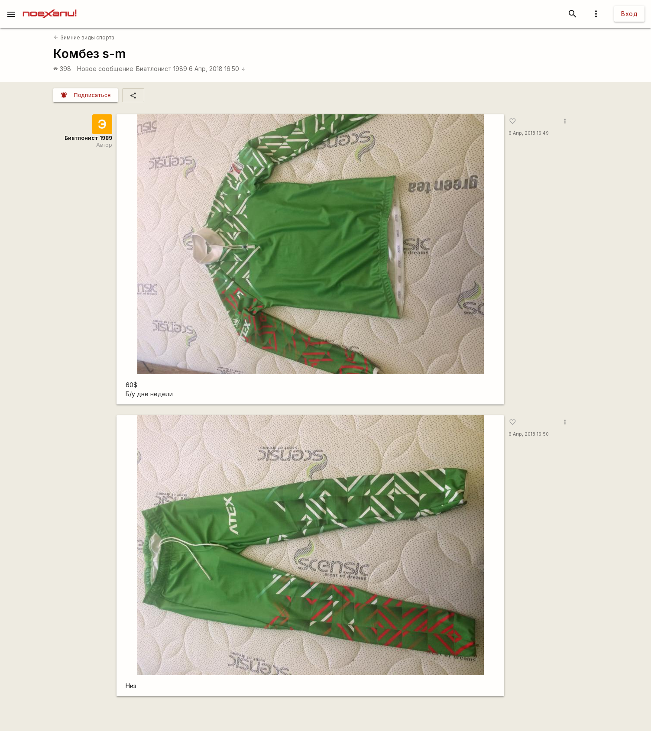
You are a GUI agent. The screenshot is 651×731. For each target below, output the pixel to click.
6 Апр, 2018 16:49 (528, 133)
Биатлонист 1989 (161, 68)
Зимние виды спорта (83, 37)
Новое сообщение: (106, 68)
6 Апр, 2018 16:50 (217, 68)
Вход (629, 13)
